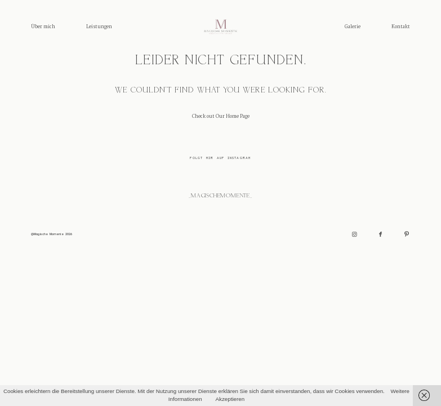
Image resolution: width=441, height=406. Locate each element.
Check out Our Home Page (221, 116)
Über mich (43, 26)
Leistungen (99, 26)
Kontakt (400, 26)
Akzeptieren (230, 399)
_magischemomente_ (220, 195)
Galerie (352, 26)
